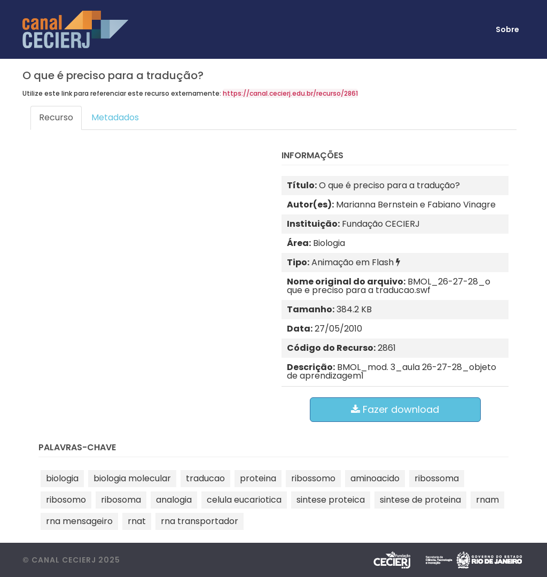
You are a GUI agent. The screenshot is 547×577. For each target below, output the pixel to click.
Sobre (507, 29)
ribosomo (66, 500)
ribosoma (121, 500)
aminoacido (375, 478)
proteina (258, 478)
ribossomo (313, 478)
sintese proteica (330, 500)
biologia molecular (132, 478)
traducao (205, 478)
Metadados (115, 117)
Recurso (56, 117)
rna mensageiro (79, 521)
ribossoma (437, 478)
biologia (62, 478)
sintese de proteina (420, 500)
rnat (137, 521)
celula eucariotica (244, 500)
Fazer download (395, 409)
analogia (174, 500)
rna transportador (199, 521)
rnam (487, 500)
